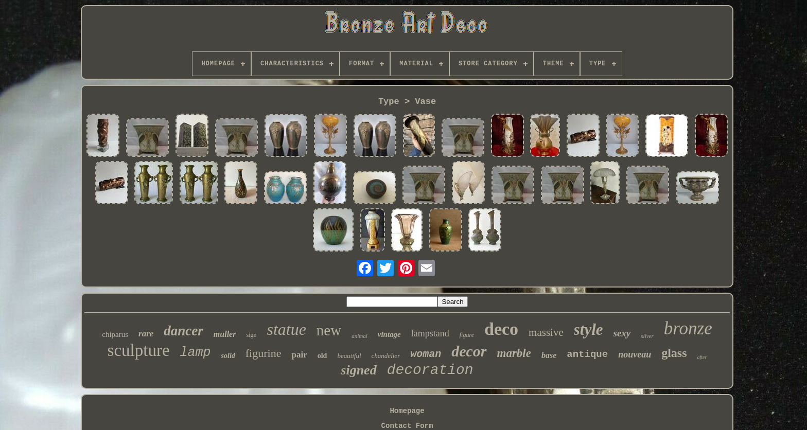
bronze (688, 328)
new (329, 330)
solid (228, 356)
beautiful (349, 356)
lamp (195, 352)
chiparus (115, 334)
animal (359, 336)
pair (299, 355)
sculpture (139, 350)
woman (425, 354)
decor (468, 351)
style (588, 329)
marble (514, 353)
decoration (430, 370)
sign (251, 334)
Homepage (407, 411)
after (702, 357)
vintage (389, 334)
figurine (263, 353)
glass (674, 353)
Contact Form (407, 426)
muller (225, 334)
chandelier (386, 356)
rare (145, 333)
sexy (622, 333)
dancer (183, 330)
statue (286, 329)
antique (587, 354)
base (548, 355)
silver (647, 336)
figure (467, 334)
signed (358, 370)
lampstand (430, 333)
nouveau (634, 354)
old (322, 356)
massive (546, 332)
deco (501, 328)
